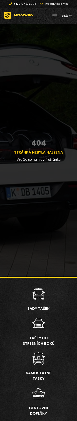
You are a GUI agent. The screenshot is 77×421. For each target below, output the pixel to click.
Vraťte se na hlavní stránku (39, 159)
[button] (54, 16)
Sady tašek (38, 308)
